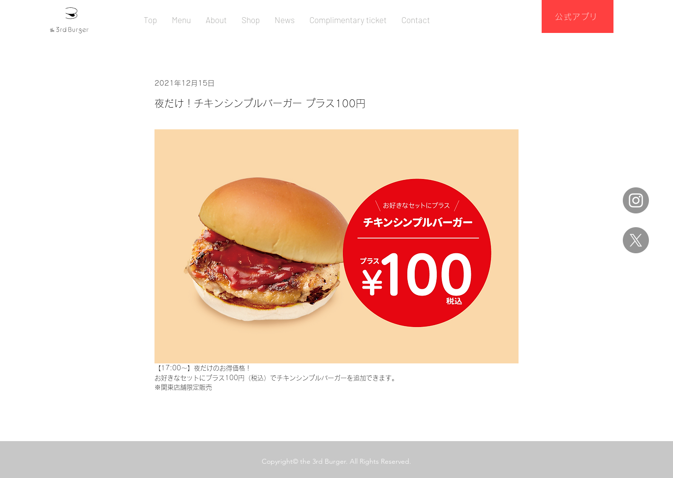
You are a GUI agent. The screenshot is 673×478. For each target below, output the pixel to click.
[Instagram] (636, 200)
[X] (636, 240)
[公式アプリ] (577, 16)
